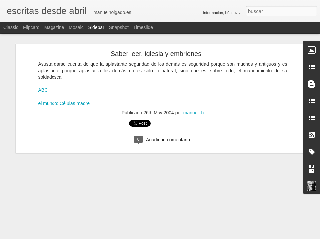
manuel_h (193, 112)
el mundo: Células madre (64, 103)
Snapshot (119, 27)
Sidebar (96, 27)
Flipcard (31, 27)
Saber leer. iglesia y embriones (156, 53)
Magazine (54, 27)
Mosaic (76, 27)
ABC (43, 90)
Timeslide (143, 27)
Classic (10, 27)
